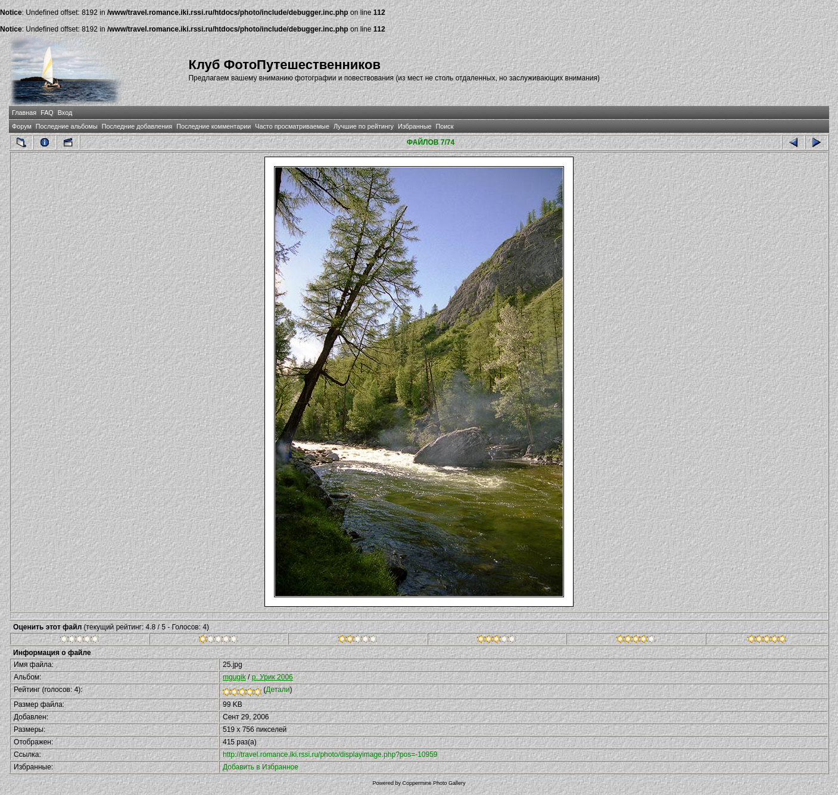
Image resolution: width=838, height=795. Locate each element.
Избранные (414, 126)
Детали (277, 689)
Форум (22, 126)
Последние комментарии (213, 126)
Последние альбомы (67, 126)
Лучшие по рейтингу (364, 126)
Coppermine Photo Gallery (433, 783)
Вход (65, 112)
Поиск (444, 126)
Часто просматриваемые (292, 126)
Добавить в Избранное (260, 767)
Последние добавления (137, 126)
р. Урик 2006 (272, 677)
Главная (24, 112)
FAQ (47, 112)
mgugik (234, 677)
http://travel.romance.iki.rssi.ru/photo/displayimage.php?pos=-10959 (330, 754)
